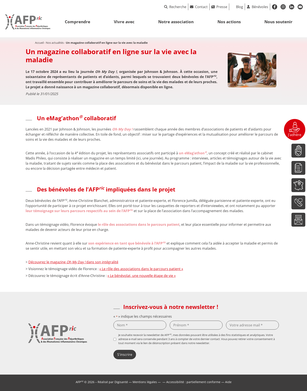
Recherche (175, 6)
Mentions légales (145, 382)
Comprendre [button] (77, 22)
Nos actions (229, 22)
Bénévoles (260, 6)
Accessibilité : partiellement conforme (193, 382)
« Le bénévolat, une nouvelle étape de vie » (141, 275)
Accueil (39, 43)
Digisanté (121, 382)
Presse (221, 6)
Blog (239, 6)
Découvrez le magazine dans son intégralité (73, 262)
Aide (228, 382)
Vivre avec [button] (124, 22)
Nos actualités (55, 43)
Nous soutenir (278, 22)
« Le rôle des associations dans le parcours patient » (141, 268)
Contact (201, 6)
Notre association (176, 22)
